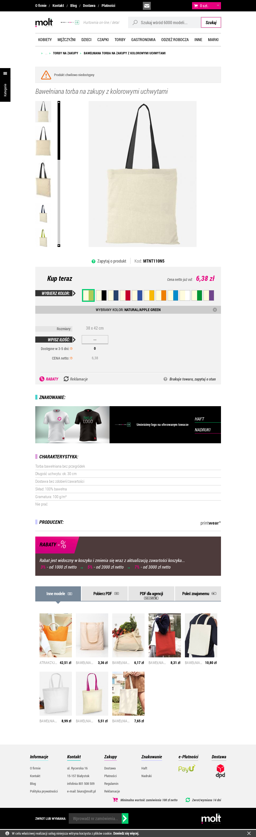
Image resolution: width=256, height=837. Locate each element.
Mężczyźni (67, 39)
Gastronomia (143, 39)
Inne (198, 39)
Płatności (108, 5)
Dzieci (86, 39)
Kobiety (45, 39)
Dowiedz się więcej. (126, 833)
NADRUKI (202, 430)
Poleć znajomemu (195, 593)
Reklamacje (112, 791)
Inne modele (55, 593)
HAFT (199, 419)
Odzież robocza (175, 39)
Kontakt (58, 5)
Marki (213, 39)
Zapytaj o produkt (111, 261)
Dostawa (89, 5)
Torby (120, 39)
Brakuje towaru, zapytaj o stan (193, 379)
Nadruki (146, 775)
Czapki (103, 39)
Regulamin (111, 783)
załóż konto (183, 6)
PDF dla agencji (151, 593)
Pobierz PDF (102, 593)
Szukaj (211, 22)
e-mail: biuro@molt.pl (81, 791)
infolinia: (159, 6)
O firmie (40, 5)
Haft (144, 768)
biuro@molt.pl (147, 6)
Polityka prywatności (44, 791)
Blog (73, 5)
